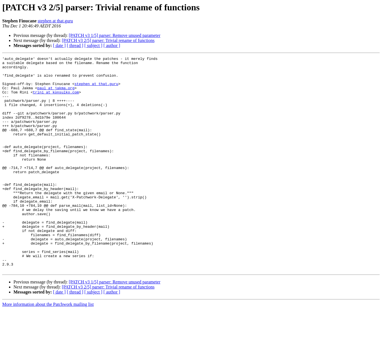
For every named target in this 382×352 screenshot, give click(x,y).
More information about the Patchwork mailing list (48, 347)
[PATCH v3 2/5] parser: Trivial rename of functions (108, 40)
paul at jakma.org (56, 94)
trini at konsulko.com (56, 99)
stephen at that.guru (55, 20)
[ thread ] (75, 45)
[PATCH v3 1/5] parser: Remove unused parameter (114, 35)
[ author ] (111, 45)
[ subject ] (93, 45)
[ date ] (59, 45)
